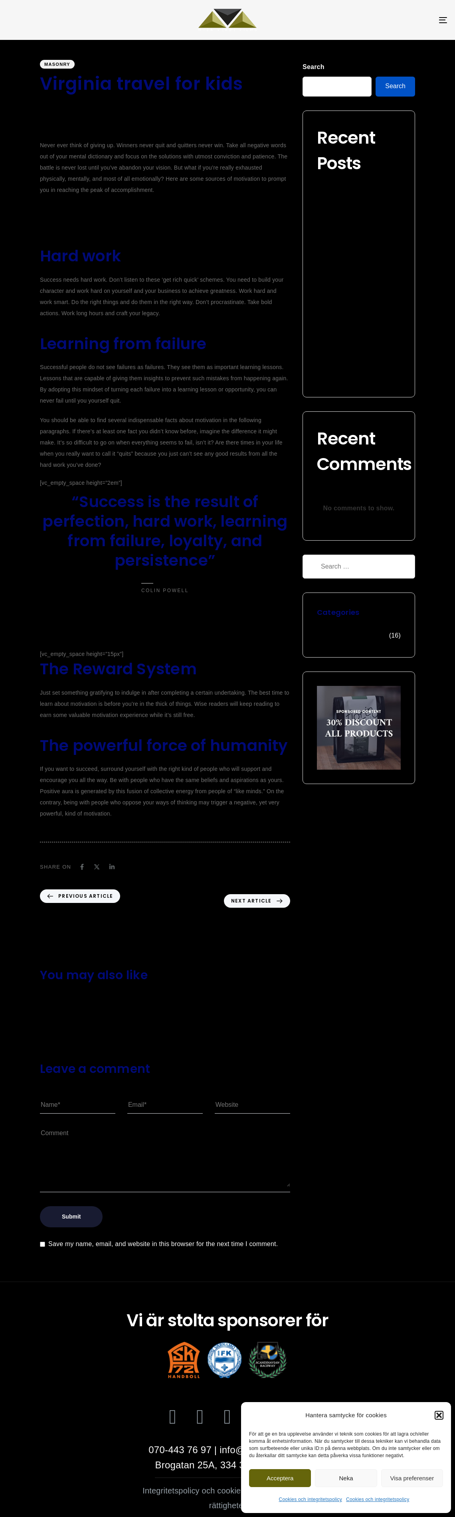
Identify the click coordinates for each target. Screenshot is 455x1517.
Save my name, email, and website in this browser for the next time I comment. (163, 1243)
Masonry (57, 64)
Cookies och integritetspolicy (310, 1499)
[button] (439, 1415)
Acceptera (280, 1478)
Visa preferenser (412, 1478)
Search (313, 66)
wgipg (47, 104)
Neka (346, 1478)
